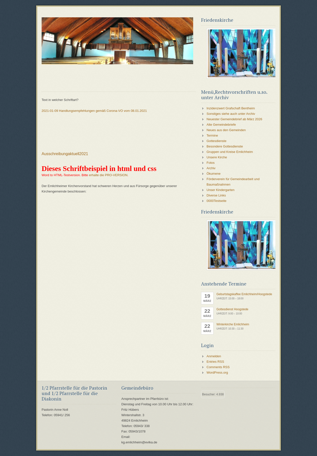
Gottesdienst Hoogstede (232, 309)
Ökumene (213, 173)
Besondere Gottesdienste (225, 146)
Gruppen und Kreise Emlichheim (230, 152)
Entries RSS (215, 361)
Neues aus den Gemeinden (226, 130)
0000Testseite (216, 201)
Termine (212, 135)
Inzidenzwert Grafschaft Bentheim (231, 108)
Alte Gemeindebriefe (221, 124)
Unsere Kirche (217, 157)
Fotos (211, 163)
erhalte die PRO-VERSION (108, 175)
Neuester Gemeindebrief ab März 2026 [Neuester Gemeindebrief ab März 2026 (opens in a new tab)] (234, 119)
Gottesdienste (216, 141)
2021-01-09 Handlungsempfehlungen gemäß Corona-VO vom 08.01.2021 (94, 111)
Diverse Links (216, 195)
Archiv (211, 168)
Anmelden (214, 356)
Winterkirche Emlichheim (232, 324)
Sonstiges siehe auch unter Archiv (231, 114)
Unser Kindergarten (221, 190)
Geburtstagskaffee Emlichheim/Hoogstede (244, 294)
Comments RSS (218, 367)
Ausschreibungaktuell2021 (65, 154)
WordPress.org (217, 372)
